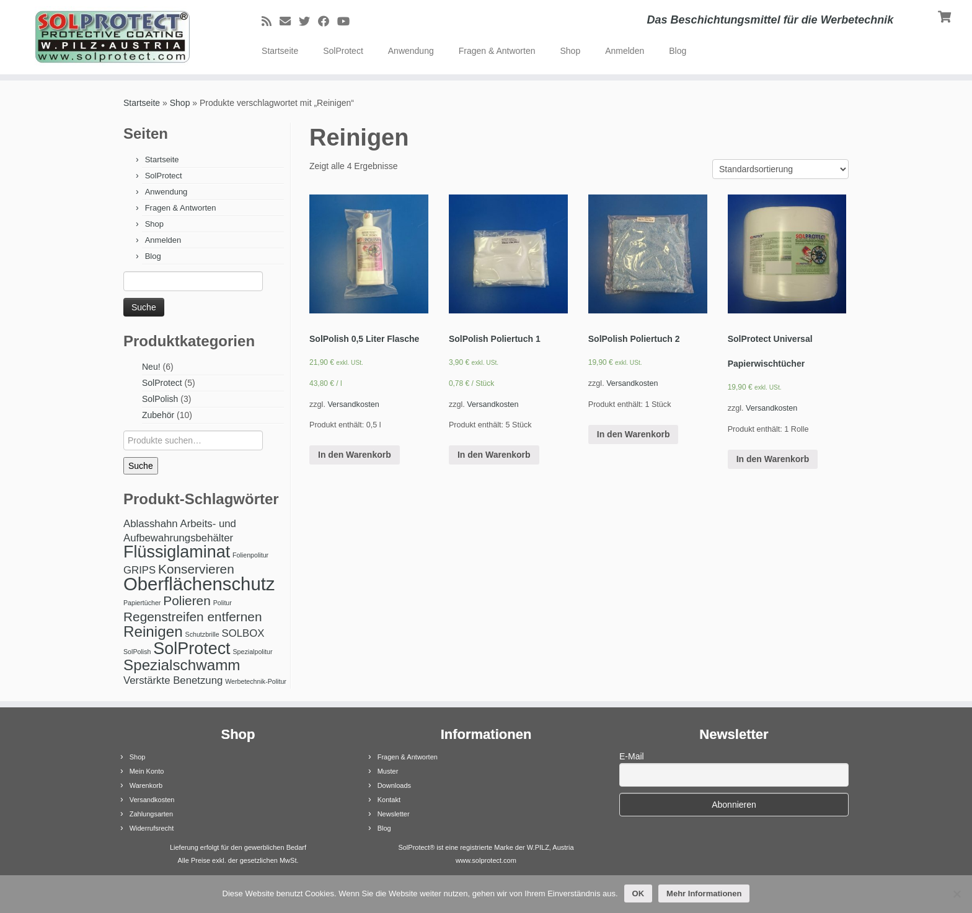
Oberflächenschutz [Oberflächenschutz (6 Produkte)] (199, 584)
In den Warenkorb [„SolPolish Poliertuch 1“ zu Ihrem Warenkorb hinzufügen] (494, 455)
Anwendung (411, 51)
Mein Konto (147, 771)
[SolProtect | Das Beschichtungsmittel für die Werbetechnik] (112, 37)
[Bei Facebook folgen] (327, 21)
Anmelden (624, 51)
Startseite (280, 51)
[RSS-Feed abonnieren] (271, 21)
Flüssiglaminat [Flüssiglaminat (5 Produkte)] (176, 552)
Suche (140, 466)
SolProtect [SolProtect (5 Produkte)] (191, 648)
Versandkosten (353, 404)
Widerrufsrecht (152, 828)
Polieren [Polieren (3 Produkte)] (186, 600)
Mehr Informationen (703, 893)
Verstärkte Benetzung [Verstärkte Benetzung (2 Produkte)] (173, 680)
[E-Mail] (289, 21)
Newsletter (394, 814)
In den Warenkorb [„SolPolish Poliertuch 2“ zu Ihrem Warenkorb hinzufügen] (633, 434)
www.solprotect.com (486, 860)
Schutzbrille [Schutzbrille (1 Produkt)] (202, 634)
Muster (388, 771)
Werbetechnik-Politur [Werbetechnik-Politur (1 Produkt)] (255, 681)
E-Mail (631, 756)
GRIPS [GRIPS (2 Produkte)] (139, 570)
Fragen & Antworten (497, 51)
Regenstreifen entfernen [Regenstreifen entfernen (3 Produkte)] (192, 616)
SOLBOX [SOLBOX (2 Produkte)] (243, 633)
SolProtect (343, 51)
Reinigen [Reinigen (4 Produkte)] (153, 631)
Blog (677, 51)
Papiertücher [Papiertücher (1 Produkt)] (142, 602)
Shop (570, 51)
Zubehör (158, 415)
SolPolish (160, 399)
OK (638, 893)
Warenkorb (146, 785)
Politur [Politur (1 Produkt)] (222, 602)
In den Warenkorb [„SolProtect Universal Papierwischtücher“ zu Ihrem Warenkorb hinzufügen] (773, 459)
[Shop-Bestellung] (780, 169)
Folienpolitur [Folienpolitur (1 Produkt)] (250, 555)
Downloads (394, 785)
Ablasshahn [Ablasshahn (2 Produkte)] (150, 524)
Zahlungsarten (151, 814)
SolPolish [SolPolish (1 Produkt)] (137, 651)
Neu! (151, 367)
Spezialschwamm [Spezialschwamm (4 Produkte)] (182, 665)
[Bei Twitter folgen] (308, 21)
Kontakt (389, 799)
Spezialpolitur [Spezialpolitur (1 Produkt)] (253, 651)
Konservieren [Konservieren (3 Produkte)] (196, 569)
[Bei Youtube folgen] (347, 21)
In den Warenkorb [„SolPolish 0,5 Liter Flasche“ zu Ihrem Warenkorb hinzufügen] (354, 455)
